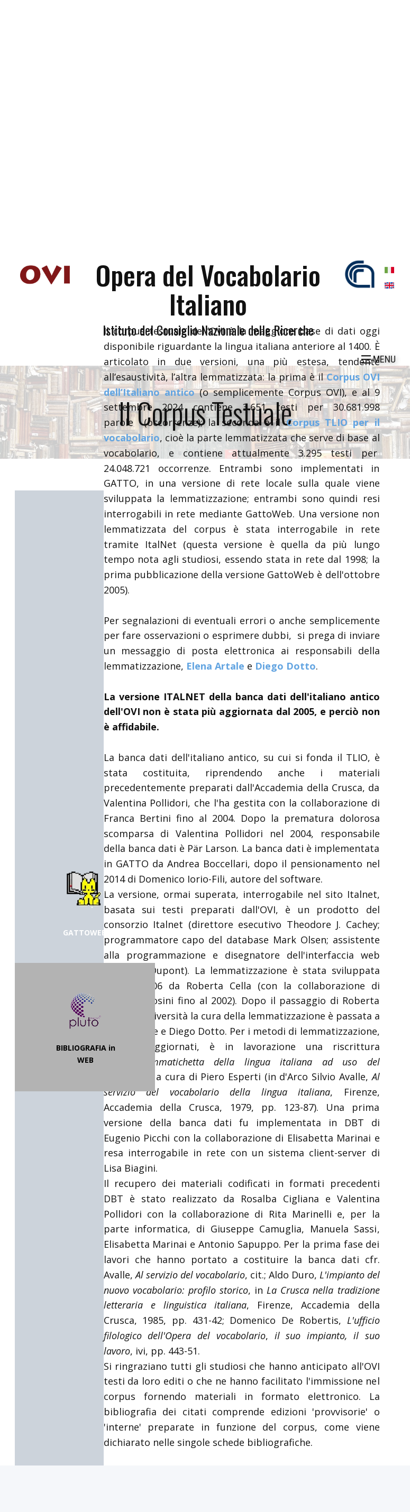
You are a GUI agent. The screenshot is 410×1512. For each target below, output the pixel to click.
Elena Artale (215, 666)
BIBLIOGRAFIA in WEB (85, 1053)
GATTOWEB (84, 932)
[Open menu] (378, 359)
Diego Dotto (285, 666)
